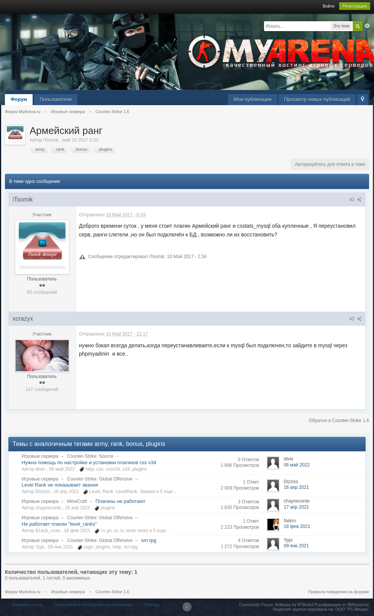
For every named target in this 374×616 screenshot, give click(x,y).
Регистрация (355, 6)
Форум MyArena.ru (22, 591)
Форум (19, 99)
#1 (355, 199)
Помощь (152, 604)
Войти (329, 6)
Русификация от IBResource (341, 604)
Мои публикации (253, 99)
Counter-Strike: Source (90, 456)
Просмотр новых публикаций (317, 99)
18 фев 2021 (297, 526)
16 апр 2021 (296, 487)
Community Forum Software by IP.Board (276, 604)
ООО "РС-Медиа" (352, 609)
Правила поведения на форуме (338, 591)
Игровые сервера (40, 456)
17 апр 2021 (296, 507)
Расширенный (367, 26)
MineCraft (77, 501)
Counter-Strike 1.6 (112, 591)
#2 (355, 318)
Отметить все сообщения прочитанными (93, 604)
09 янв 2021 (296, 545)
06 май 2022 (297, 465)
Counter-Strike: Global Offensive (100, 479)
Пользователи (55, 99)
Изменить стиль (27, 604)
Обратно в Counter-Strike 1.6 (339, 420)
